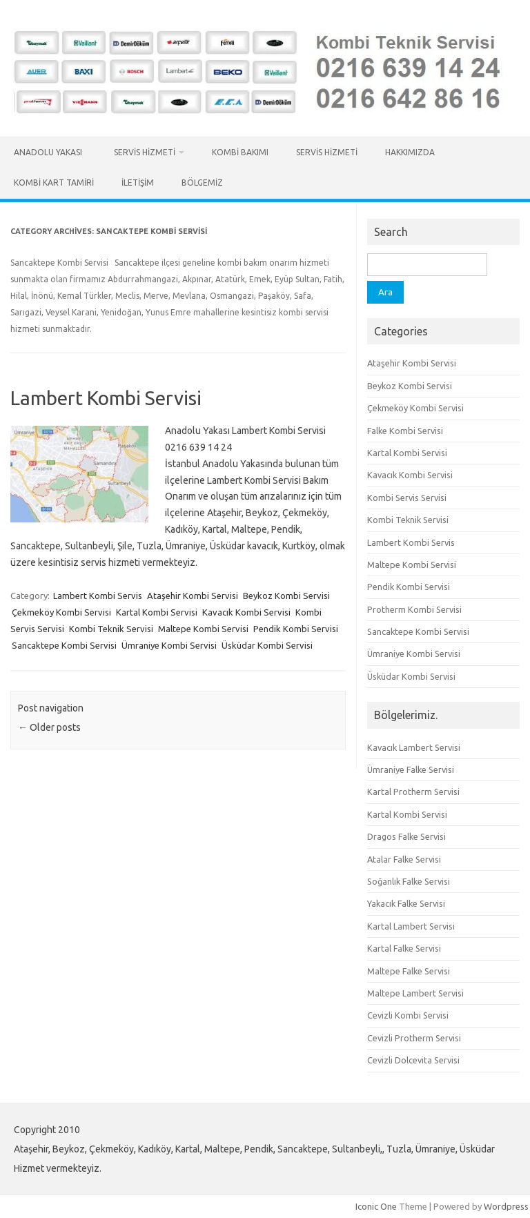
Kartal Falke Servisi (404, 948)
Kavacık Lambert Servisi (413, 747)
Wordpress (506, 1206)
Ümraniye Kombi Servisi (169, 645)
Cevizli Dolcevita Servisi (413, 1060)
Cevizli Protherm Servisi (414, 1038)
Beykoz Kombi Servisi (286, 595)
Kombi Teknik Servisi (111, 628)
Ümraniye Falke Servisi (410, 769)
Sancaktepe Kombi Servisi (64, 645)
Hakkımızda (410, 152)
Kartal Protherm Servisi (413, 791)
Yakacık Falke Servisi (406, 903)
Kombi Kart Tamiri (54, 182)
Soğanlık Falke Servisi (408, 881)
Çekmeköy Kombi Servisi (61, 612)
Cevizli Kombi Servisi (408, 1015)
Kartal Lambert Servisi (411, 926)
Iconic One (376, 1206)
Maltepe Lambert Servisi (415, 993)
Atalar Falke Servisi (404, 859)
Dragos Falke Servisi (406, 836)
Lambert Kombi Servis (97, 595)
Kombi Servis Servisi (406, 497)
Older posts (49, 727)
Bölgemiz (202, 182)
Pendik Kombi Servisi (295, 628)
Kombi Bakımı (240, 152)
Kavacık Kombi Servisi (246, 612)
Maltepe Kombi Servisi (203, 628)
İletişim (137, 182)
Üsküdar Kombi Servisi (267, 645)
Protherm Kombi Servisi (414, 609)
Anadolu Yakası (50, 152)
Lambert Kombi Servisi (106, 398)
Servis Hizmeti (144, 152)
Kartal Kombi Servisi (156, 612)
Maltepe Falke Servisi (408, 971)
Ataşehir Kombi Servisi (192, 595)
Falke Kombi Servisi (405, 430)
